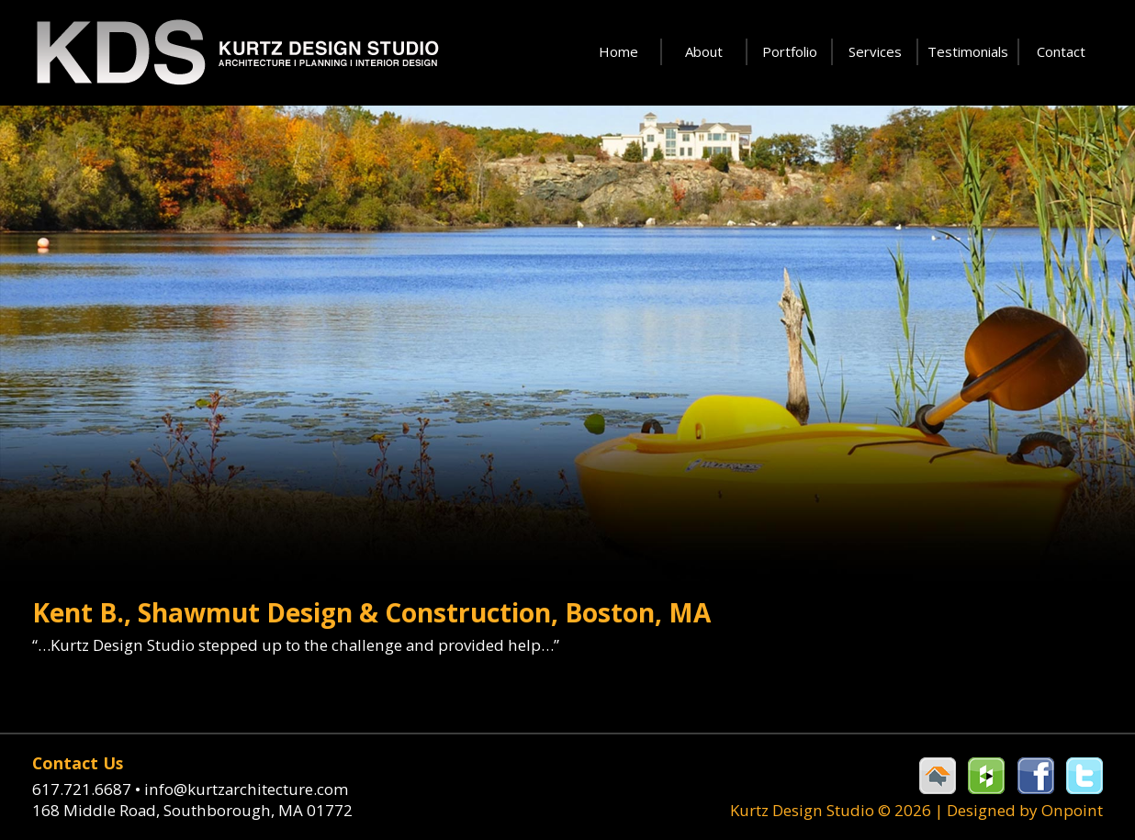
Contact (1061, 51)
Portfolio (789, 51)
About (704, 51)
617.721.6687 (88, 788)
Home (618, 51)
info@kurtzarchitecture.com (245, 788)
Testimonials (967, 51)
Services (875, 51)
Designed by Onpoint (1026, 810)
